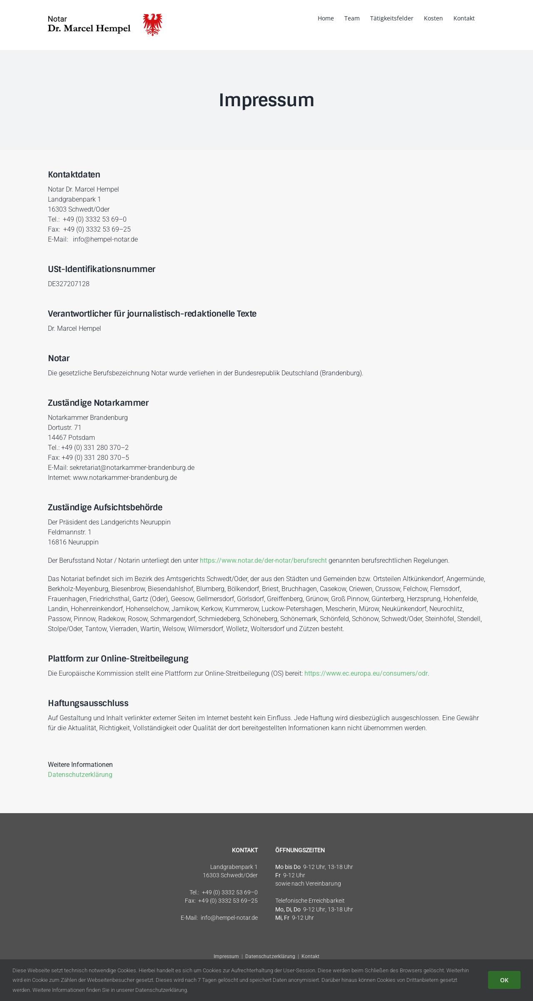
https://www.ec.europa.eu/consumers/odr (366, 673)
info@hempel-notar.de (105, 239)
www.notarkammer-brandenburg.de (125, 478)
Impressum (226, 956)
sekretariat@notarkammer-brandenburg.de (132, 468)
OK (504, 980)
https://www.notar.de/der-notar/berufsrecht (263, 560)
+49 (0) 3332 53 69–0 (95, 219)
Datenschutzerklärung (80, 775)
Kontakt (310, 956)
